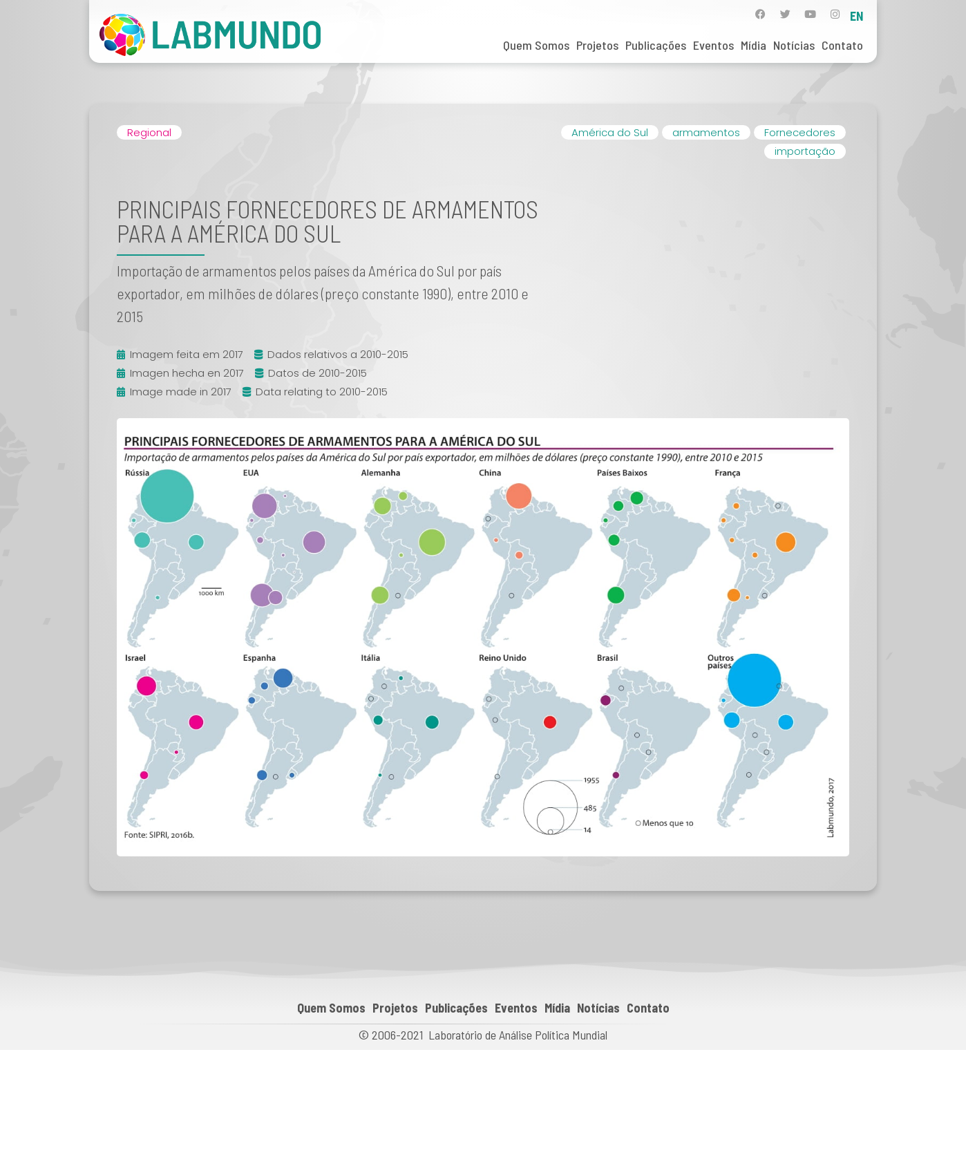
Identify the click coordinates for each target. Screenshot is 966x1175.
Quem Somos (536, 45)
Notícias (794, 45)
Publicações (655, 45)
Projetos (597, 45)
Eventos (713, 45)
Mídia (753, 45)
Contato (842, 45)
